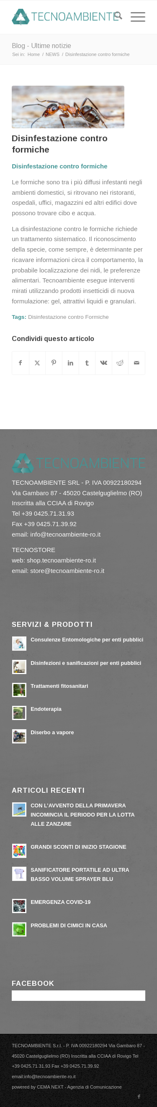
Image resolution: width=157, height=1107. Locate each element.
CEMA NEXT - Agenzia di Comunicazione (79, 1086)
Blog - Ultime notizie (41, 45)
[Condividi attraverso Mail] (137, 362)
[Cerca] (114, 17)
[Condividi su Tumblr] (87, 362)
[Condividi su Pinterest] (54, 362)
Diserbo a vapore (52, 732)
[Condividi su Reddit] (120, 362)
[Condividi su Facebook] (20, 362)
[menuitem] (114, 17)
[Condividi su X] (37, 362)
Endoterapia (46, 709)
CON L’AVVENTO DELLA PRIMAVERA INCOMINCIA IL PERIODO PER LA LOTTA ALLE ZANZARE (82, 814)
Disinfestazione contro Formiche (68, 317)
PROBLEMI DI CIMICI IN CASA (69, 925)
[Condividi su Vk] (103, 362)
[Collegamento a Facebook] (139, 1096)
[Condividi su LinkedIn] (70, 362)
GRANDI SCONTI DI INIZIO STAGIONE (78, 847)
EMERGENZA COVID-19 (60, 902)
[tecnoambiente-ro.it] (65, 17)
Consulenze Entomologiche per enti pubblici (87, 639)
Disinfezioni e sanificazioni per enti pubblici (86, 663)
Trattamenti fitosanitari (59, 686)
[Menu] (133, 17)
